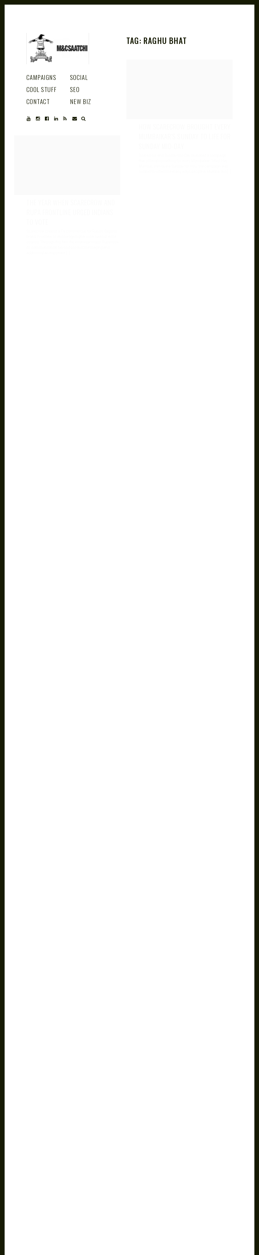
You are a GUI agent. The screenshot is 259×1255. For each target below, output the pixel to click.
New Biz (80, 101)
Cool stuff (41, 89)
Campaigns (41, 77)
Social (79, 77)
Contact (38, 101)
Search (83, 119)
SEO (74, 89)
